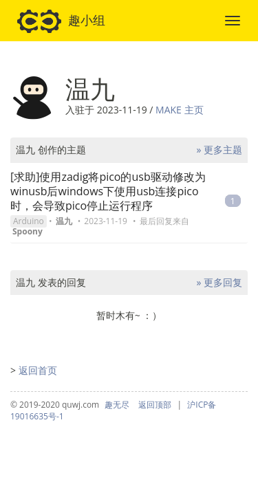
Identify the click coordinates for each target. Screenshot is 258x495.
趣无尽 (117, 404)
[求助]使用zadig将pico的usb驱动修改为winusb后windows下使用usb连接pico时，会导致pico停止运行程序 (108, 191)
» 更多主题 (219, 149)
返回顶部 (154, 404)
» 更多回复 (219, 282)
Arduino (28, 221)
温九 (64, 221)
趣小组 (61, 21)
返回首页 (38, 370)
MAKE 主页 (179, 109)
